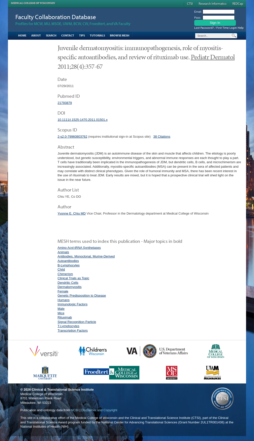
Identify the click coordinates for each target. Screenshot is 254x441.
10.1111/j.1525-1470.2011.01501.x (83, 120)
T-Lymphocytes (68, 326)
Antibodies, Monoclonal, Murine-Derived (86, 256)
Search (51, 35)
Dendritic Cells (68, 282)
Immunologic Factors (73, 304)
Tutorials (97, 35)
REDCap (237, 3)
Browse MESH (119, 35)
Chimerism (65, 274)
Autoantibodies (68, 261)
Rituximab (65, 317)
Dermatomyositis (70, 287)
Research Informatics (212, 3)
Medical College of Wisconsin (33, 3)
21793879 (65, 103)
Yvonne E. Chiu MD (72, 213)
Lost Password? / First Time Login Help (219, 28)
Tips (82, 35)
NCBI (75, 410)
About (36, 35)
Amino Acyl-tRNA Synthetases (79, 248)
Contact (67, 35)
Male (61, 309)
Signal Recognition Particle (77, 322)
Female (63, 291)
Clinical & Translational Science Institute (63, 389)
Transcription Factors (73, 330)
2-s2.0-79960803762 (72, 136)
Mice (61, 313)
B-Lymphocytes (69, 265)
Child (61, 269)
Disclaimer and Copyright (99, 410)
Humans (63, 300)
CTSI (190, 3)
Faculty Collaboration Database (55, 17)
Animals (63, 252)
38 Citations (161, 136)
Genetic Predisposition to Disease (82, 295)
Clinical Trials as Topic (73, 278)
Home (22, 35)
